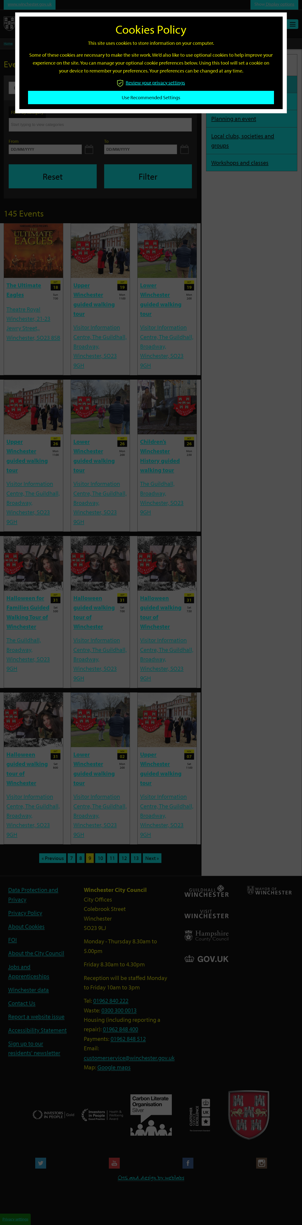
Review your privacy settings (151, 82)
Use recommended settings (151, 97)
